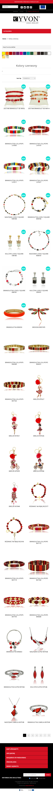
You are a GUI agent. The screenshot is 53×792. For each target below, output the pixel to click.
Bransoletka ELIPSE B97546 (14, 687)
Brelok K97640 (38, 471)
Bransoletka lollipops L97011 (14, 181)
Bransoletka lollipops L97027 (39, 181)
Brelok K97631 (14, 436)
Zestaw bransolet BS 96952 (14, 108)
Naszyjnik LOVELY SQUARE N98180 (14, 218)
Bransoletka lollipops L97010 (39, 144)
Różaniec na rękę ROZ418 (14, 541)
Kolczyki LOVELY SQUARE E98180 (14, 254)
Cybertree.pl (33, 783)
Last (49, 735)
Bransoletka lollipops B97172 (39, 542)
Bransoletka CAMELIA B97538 (39, 722)
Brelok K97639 (14, 471)
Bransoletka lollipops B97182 (39, 579)
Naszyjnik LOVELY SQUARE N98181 (38, 254)
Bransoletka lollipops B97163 (14, 400)
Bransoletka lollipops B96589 (14, 363)
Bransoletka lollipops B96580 (39, 616)
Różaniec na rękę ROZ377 (38, 506)
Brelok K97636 (38, 436)
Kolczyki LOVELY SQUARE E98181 (39, 291)
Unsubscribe (41, 778)
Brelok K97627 (38, 399)
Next (44, 735)
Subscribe (33, 778)
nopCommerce (29, 785)
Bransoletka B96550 (14, 327)
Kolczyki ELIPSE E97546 (38, 687)
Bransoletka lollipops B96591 (39, 363)
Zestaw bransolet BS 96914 (38, 108)
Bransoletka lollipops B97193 (14, 616)
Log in (21, 11)
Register (15, 11)
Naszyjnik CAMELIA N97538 (14, 722)
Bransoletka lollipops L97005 (14, 144)
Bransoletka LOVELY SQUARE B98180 (39, 218)
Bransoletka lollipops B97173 (14, 579)
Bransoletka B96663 (14, 652)
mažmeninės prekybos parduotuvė (26, 2)
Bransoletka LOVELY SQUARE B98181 (14, 291)
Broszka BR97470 (38, 327)
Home (4, 39)
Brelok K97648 (14, 506)
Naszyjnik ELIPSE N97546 (39, 652)
